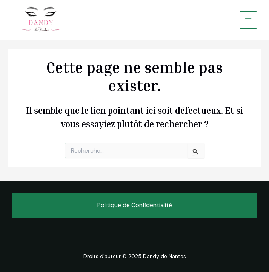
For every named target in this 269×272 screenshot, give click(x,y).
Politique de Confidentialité (134, 205)
